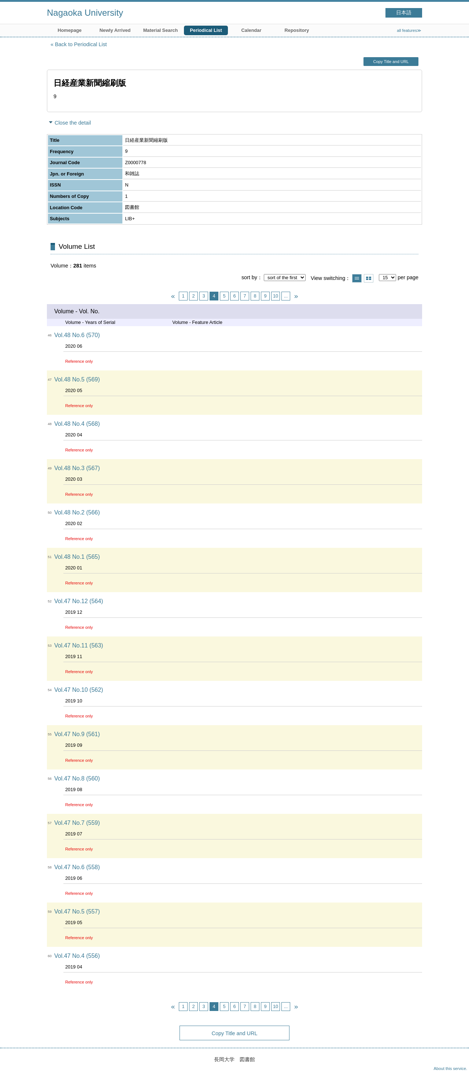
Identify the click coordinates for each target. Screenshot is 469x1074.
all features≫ (409, 30)
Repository (297, 30)
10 (275, 296)
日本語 (403, 12)
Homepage (69, 30)
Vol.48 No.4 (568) (77, 424)
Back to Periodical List (81, 44)
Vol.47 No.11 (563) (78, 645)
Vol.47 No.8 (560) (77, 778)
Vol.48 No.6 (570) (77, 335)
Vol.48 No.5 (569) (77, 379)
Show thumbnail (368, 278)
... (286, 296)
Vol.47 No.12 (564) (78, 601)
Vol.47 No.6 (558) (77, 867)
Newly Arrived (115, 30)
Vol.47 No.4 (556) (77, 956)
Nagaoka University (85, 13)
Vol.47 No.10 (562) (78, 690)
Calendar (251, 30)
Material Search (160, 30)
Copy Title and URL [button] (391, 61)
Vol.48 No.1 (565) (77, 557)
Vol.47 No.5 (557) (77, 911)
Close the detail (73, 123)
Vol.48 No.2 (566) (77, 512)
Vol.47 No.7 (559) (77, 823)
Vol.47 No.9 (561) (77, 734)
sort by (249, 277)
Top (456, 1061)
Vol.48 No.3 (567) (77, 468)
